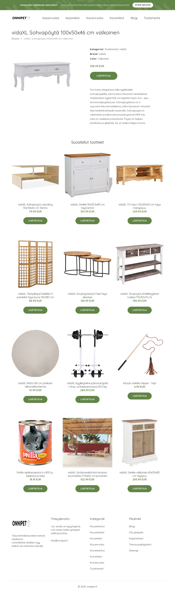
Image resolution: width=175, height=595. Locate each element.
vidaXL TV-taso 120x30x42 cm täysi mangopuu (139, 209)
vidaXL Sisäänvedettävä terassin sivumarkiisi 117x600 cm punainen (87, 477)
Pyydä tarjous (143, 5)
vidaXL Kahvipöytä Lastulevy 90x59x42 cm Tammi (35, 209)
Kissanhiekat (97, 535)
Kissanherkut (97, 529)
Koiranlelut (117, 19)
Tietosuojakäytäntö (140, 547)
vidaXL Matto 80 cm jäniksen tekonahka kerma (35, 387)
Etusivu (16, 41)
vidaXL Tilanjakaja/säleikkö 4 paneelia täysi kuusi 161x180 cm (35, 298)
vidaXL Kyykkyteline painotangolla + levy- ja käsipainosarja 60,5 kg (87, 387)
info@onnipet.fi (59, 543)
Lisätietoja (104, 78)
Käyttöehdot (136, 541)
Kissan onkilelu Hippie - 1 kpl (139, 386)
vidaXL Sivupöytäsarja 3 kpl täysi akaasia (87, 298)
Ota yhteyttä (136, 535)
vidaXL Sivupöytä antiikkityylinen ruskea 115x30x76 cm (139, 298)
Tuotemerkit (152, 19)
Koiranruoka (94, 19)
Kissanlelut (73, 19)
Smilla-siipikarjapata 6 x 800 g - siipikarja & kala (35, 477)
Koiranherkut (97, 553)
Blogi (134, 19)
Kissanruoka (50, 19)
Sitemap (133, 553)
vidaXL (123, 52)
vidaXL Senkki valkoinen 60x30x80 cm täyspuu (139, 477)
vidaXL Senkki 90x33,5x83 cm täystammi (87, 209)
